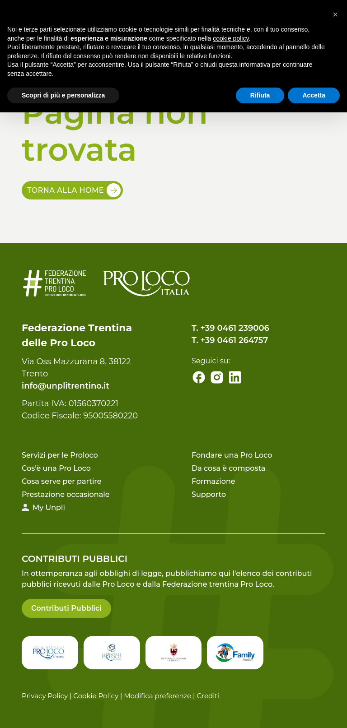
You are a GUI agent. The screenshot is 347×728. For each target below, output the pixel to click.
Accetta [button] (313, 95)
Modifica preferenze (157, 695)
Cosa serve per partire (62, 481)
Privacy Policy (45, 695)
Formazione (213, 481)
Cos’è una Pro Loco (56, 468)
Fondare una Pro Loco (232, 455)
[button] (335, 14)
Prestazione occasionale (65, 494)
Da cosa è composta (228, 468)
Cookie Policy (95, 695)
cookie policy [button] (231, 38)
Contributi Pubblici (66, 608)
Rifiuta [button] (260, 95)
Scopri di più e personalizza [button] (63, 95)
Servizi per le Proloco (60, 455)
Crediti (208, 695)
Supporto (209, 494)
